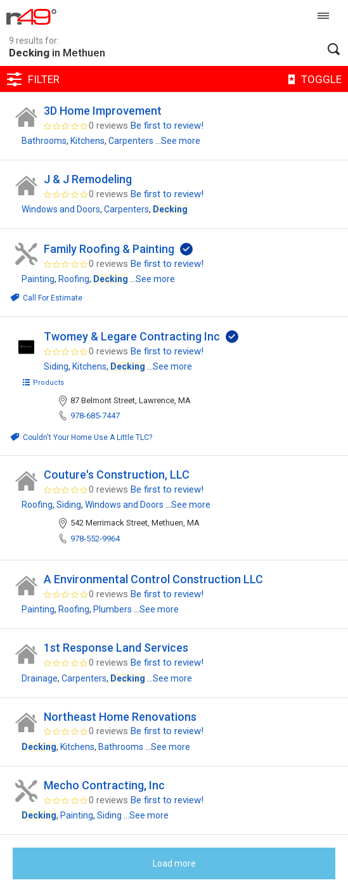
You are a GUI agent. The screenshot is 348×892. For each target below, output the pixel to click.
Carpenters (130, 141)
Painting (38, 279)
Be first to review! (167, 125)
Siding (56, 366)
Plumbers (112, 609)
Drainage (40, 678)
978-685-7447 (95, 415)
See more (180, 141)
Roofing (73, 279)
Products (43, 382)
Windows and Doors (61, 209)
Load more (174, 863)
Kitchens (87, 141)
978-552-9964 (95, 538)
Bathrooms (44, 141)
